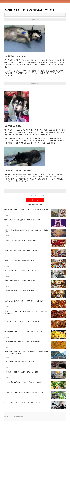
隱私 (17, 473)
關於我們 (6, 473)
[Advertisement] (35, 30)
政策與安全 (11, 473)
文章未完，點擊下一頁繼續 (35, 253)
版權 (19, 473)
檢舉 (13, 14)
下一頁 (35, 257)
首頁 (5, 1)
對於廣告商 (22, 473)
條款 (15, 473)
